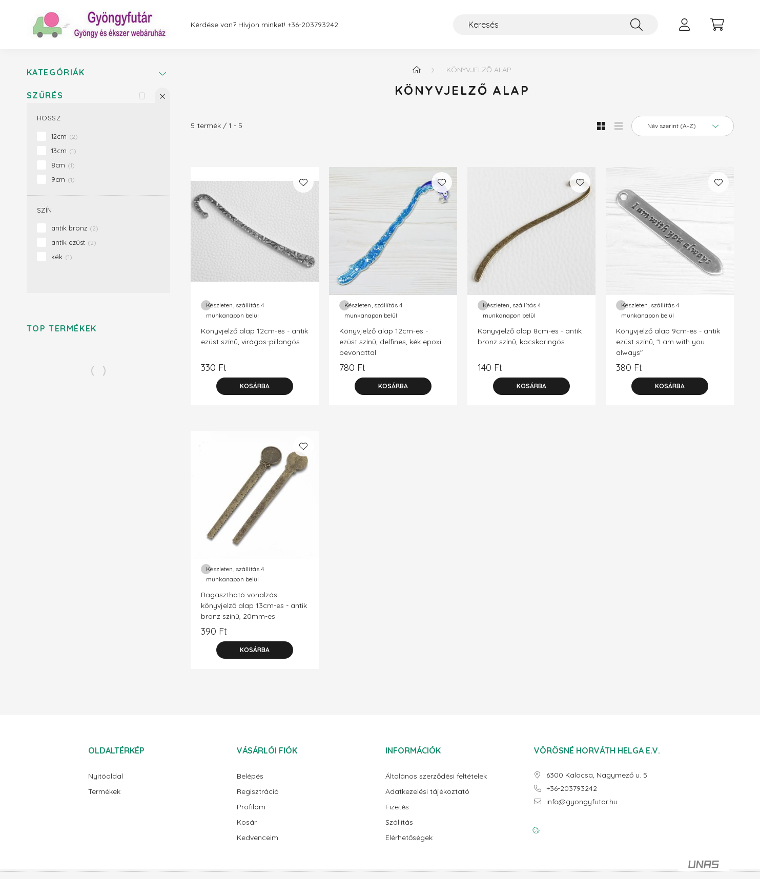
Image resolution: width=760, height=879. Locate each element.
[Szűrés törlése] (142, 95)
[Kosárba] (254, 386)
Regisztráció (258, 791)
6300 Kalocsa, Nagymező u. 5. (597, 775)
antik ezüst (73, 242)
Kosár (247, 822)
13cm (63, 150)
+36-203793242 (312, 24)
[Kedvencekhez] (303, 182)
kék (61, 257)
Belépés (250, 776)
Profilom (251, 807)
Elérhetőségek (409, 837)
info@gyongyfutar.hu (582, 802)
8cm (63, 165)
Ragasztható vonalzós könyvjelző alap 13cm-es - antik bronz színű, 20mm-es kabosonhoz (254, 611)
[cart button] (717, 24)
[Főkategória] (417, 69)
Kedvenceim (257, 837)
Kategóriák (56, 72)
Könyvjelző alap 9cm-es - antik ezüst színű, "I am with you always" (668, 341)
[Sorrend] (682, 126)
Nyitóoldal (105, 776)
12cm (64, 136)
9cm (63, 179)
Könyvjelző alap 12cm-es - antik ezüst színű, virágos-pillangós (254, 336)
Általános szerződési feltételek (436, 776)
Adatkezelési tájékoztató (427, 791)
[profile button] (684, 24)
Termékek (104, 791)
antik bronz (74, 228)
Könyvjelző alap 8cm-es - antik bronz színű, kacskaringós (530, 336)
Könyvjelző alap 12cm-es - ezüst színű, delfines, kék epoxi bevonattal (390, 341)
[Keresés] (555, 24)
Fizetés (397, 807)
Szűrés (45, 95)
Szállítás (399, 822)
